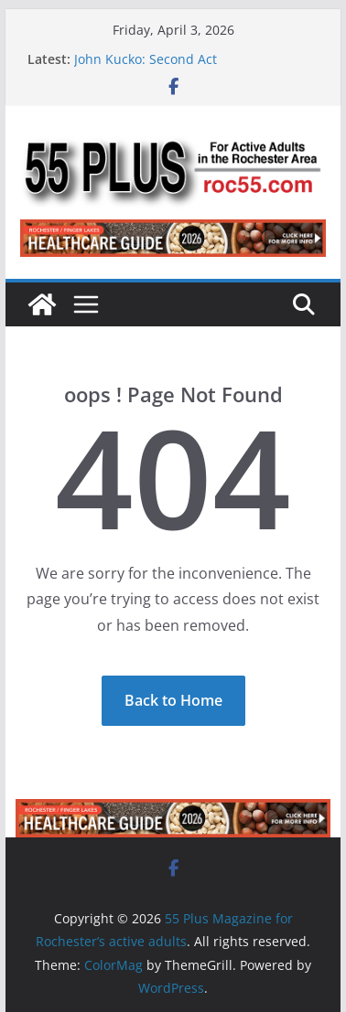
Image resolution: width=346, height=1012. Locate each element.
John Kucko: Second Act (145, 59)
